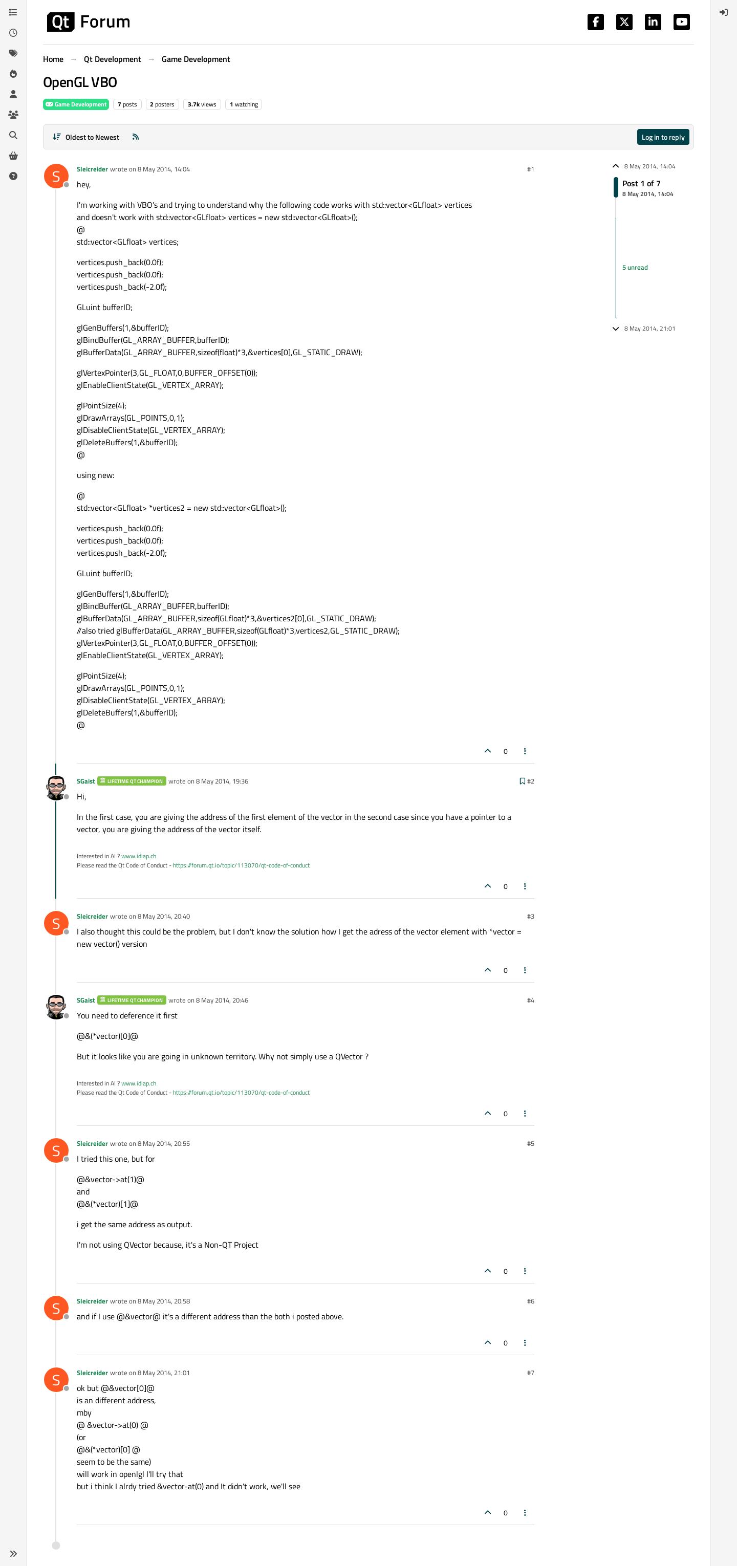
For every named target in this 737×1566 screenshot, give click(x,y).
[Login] (723, 12)
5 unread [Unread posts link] (635, 267)
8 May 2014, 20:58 (164, 1301)
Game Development (76, 104)
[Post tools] (525, 751)
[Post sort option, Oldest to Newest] (86, 137)
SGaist (86, 781)
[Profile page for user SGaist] (56, 788)
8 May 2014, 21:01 (164, 1372)
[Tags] (13, 53)
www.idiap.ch (138, 856)
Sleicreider (92, 169)
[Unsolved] (13, 176)
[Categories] (13, 12)
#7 (530, 1372)
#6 (530, 1301)
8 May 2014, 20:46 (222, 1000)
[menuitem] (723, 12)
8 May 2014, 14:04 (164, 169)
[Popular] (13, 74)
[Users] (13, 94)
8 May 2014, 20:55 (164, 1143)
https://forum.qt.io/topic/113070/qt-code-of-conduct (241, 865)
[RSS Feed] (135, 137)
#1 (530, 169)
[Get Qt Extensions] (13, 155)
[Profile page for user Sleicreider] (56, 176)
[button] (13, 1554)
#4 (530, 1000)
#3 (530, 916)
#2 (530, 781)
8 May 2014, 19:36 (222, 781)
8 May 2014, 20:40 (164, 916)
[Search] (13, 135)
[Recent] (13, 33)
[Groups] (13, 114)
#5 (530, 1143)
